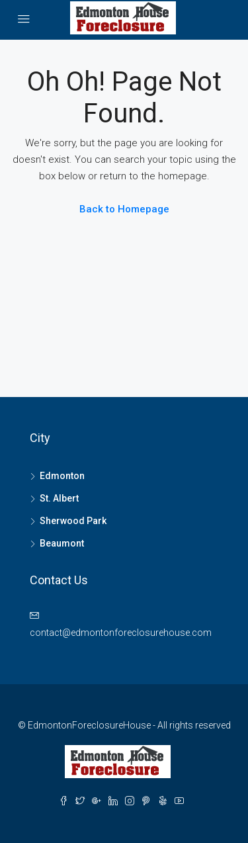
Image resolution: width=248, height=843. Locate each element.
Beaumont (62, 543)
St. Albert (59, 498)
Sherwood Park (73, 520)
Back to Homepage (124, 209)
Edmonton (62, 475)
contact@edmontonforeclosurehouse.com (121, 632)
